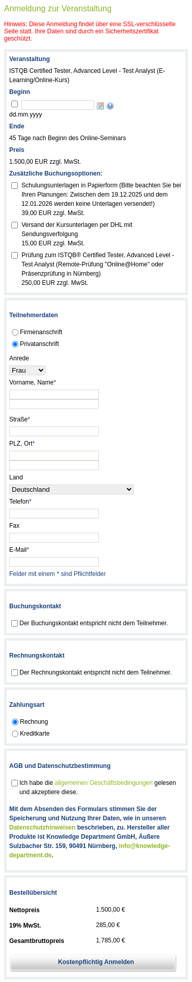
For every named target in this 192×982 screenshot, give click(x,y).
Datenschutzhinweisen (42, 827)
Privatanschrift (39, 344)
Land (16, 477)
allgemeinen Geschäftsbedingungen (104, 782)
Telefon (20, 501)
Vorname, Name (32, 382)
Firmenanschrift (41, 332)
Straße (19, 419)
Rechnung (34, 721)
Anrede (19, 358)
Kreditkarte (35, 733)
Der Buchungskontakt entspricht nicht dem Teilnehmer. (93, 623)
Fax (14, 525)
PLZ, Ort (22, 443)
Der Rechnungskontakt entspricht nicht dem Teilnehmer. (95, 672)
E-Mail (19, 549)
